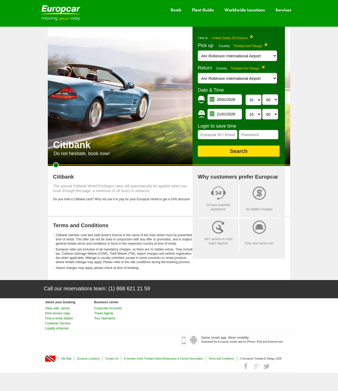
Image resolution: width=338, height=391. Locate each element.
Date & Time (211, 90)
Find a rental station (59, 318)
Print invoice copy (57, 313)
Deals (176, 10)
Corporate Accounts (108, 308)
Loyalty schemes (57, 328)
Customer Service (57, 323)
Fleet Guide (203, 10)
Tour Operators (104, 318)
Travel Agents (103, 313)
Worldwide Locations (244, 10)
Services (283, 10)
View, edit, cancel (57, 308)
